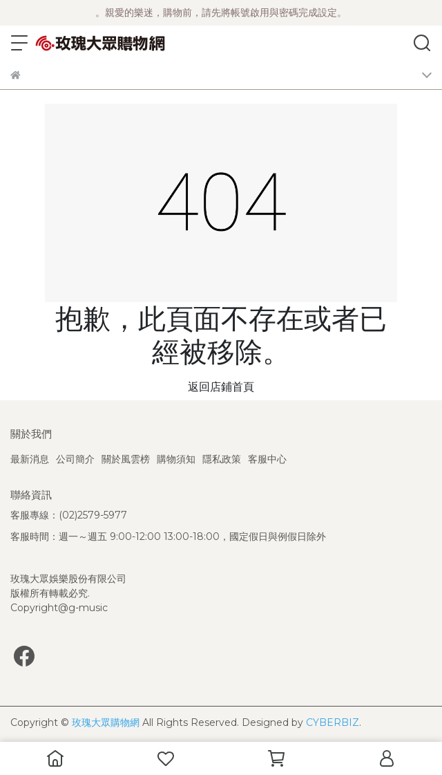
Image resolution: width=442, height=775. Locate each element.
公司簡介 (75, 459)
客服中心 (267, 459)
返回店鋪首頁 (221, 386)
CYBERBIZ (332, 722)
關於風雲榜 (126, 459)
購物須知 (176, 459)
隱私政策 (221, 459)
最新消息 (29, 459)
